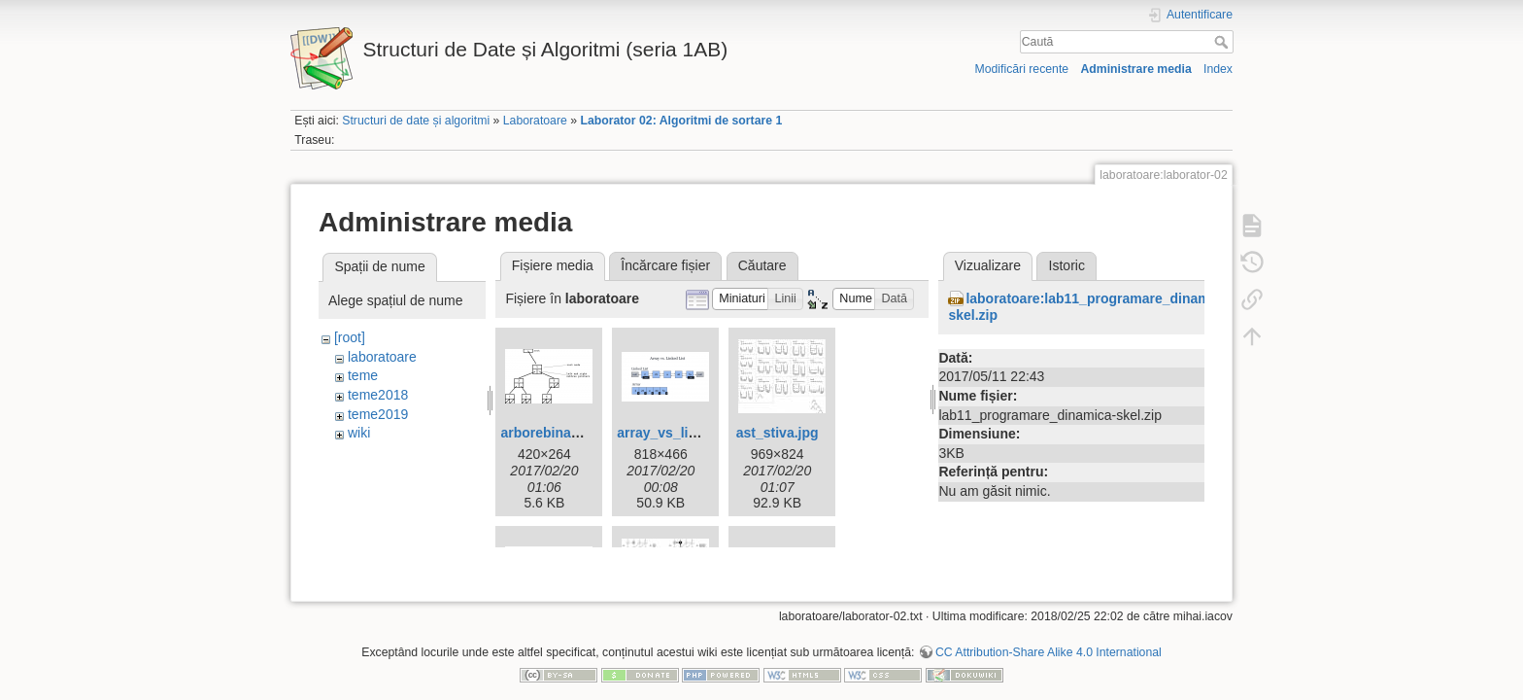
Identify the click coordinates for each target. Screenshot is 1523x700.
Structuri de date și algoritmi (416, 120)
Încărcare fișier (665, 265)
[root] (349, 337)
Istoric (1067, 265)
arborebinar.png (552, 432)
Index (1218, 69)
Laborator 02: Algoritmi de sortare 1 (681, 120)
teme (363, 375)
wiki (359, 432)
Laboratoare (535, 120)
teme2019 (378, 414)
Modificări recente (1021, 69)
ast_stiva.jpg (777, 432)
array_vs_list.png (672, 432)
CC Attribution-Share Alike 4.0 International (1048, 636)
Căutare (762, 265)
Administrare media (1135, 69)
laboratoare (382, 357)
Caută (1223, 42)
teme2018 (378, 394)
